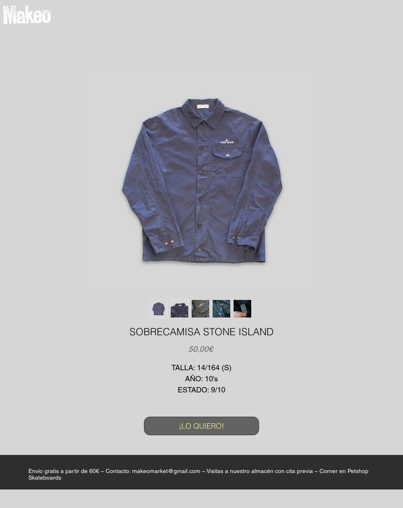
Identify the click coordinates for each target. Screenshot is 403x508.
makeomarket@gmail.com (166, 471)
